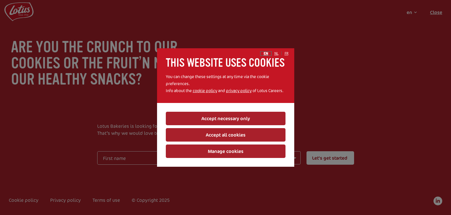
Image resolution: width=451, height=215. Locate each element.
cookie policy (205, 90)
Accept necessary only (225, 118)
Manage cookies (225, 151)
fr (286, 53)
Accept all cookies (225, 135)
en (266, 53)
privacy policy (239, 90)
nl (276, 53)
